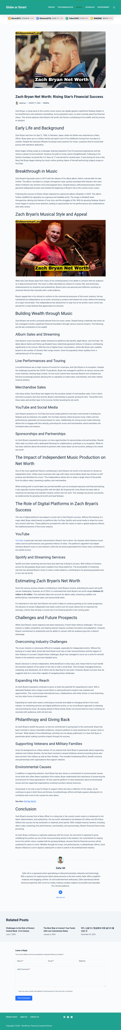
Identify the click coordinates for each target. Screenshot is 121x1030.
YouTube (19, 540)
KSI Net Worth (30, 801)
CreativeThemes (45, 1026)
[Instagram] (72, 1017)
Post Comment (24, 998)
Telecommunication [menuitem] (65, 7)
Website (82, 961)
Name (20, 961)
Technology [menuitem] (90, 7)
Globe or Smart (16, 7)
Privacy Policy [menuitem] (11, 1017)
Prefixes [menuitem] (51, 7)
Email (51, 961)
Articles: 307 (60, 897)
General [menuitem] (79, 7)
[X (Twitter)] (68, 1017)
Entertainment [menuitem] (103, 7)
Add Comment (23, 969)
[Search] (114, 7)
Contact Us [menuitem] (34, 1017)
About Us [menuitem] (23, 1017)
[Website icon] (60, 892)
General (46, 103)
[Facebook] (64, 1017)
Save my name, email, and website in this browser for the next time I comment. (45, 991)
